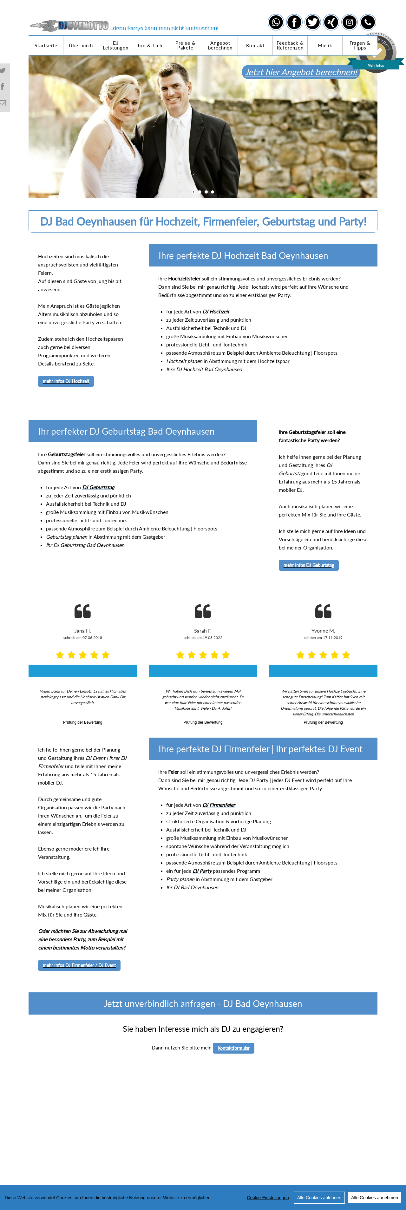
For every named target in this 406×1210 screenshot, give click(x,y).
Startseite (46, 45)
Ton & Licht (150, 45)
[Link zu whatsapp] (276, 22)
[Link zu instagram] (349, 22)
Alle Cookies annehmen (374, 1198)
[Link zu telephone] (368, 22)
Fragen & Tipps (360, 45)
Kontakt (255, 45)
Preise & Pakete (185, 45)
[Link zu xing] (331, 22)
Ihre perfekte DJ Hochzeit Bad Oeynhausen (243, 255)
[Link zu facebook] (294, 22)
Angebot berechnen (220, 45)
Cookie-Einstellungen (268, 1198)
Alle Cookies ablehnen (319, 1198)
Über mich (81, 45)
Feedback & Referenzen (290, 45)
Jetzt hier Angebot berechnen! (311, 72)
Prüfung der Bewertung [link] (82, 722)
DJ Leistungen (115, 45)
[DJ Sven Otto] (124, 16)
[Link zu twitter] (312, 22)
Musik (325, 45)
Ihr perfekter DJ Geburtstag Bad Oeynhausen (126, 431)
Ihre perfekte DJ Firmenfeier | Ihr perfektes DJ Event (261, 748)
